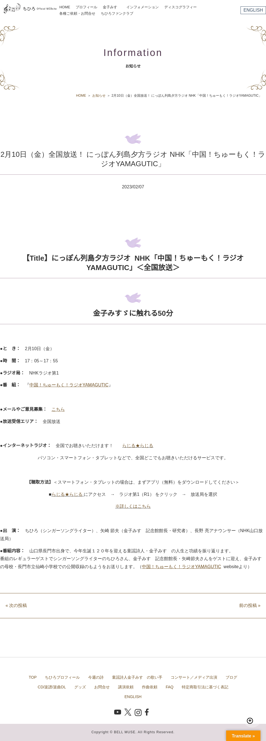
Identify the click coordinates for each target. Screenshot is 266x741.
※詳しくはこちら (133, 506)
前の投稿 (249, 605)
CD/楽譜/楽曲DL (52, 687)
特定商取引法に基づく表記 (205, 687)
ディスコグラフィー (180, 7)
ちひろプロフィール (62, 677)
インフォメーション (142, 7)
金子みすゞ (112, 7)
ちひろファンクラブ (117, 13)
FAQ (169, 687)
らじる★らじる (137, 445)
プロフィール (86, 7)
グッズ (80, 687)
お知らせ (99, 96)
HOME (64, 7)
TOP (33, 677)
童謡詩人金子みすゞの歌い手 (137, 677)
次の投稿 (16, 605)
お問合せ (102, 687)
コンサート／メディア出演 (194, 677)
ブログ (231, 677)
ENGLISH (253, 10)
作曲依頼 (149, 687)
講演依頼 (126, 687)
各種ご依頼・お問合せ (77, 13)
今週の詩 (96, 677)
